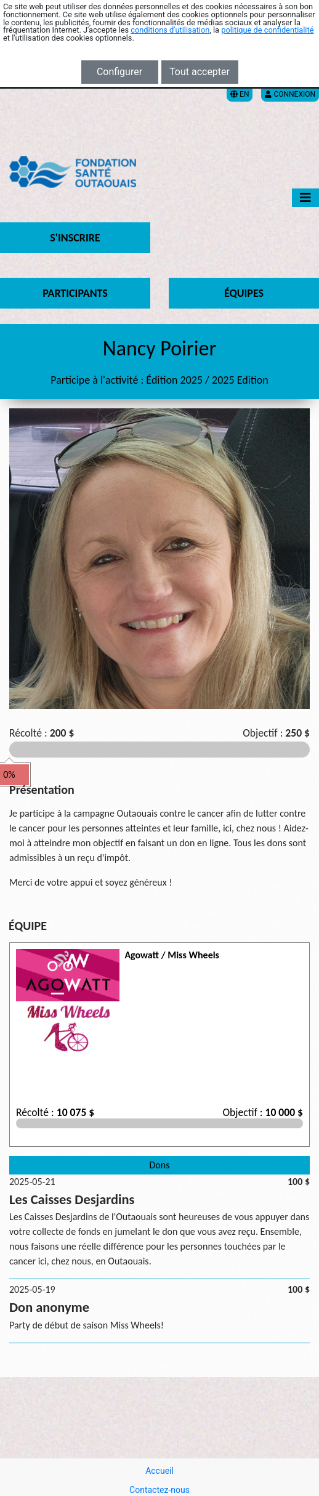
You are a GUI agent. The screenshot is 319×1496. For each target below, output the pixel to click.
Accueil (159, 1471)
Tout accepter (199, 72)
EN (239, 94)
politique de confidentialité (267, 29)
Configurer (119, 72)
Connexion (290, 94)
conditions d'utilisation (170, 29)
